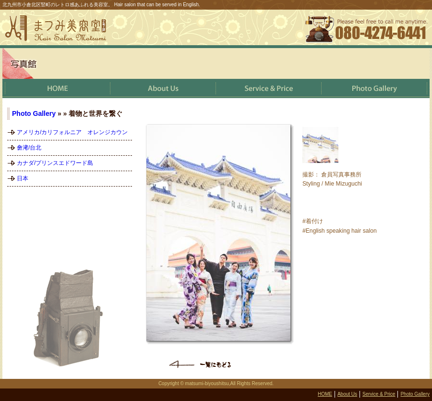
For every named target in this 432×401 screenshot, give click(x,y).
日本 (22, 178)
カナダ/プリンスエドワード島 (55, 163)
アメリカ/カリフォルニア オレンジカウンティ (72, 134)
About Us (347, 394)
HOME (325, 394)
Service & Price (378, 394)
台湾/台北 (29, 147)
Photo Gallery (34, 113)
